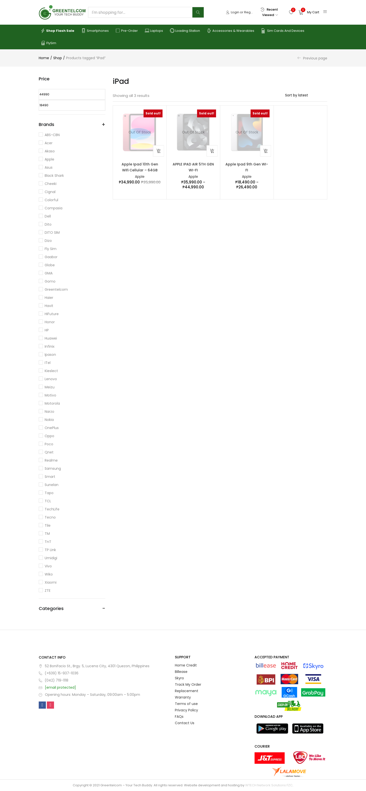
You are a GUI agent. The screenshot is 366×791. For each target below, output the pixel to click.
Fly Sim (50, 248)
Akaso (50, 151)
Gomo (50, 281)
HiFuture (52, 313)
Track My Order (188, 684)
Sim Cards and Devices (282, 30)
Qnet (49, 452)
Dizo (48, 240)
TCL (48, 501)
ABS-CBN (52, 134)
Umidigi (51, 558)
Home (44, 57)
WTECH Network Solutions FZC (269, 785)
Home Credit (186, 665)
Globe (50, 265)
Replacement (186, 690)
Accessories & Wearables (230, 30)
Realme (51, 460)
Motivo (50, 395)
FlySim (48, 43)
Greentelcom (56, 289)
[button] (308, 12)
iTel (48, 362)
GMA (49, 273)
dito (48, 224)
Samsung (53, 468)
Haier (49, 297)
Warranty (183, 697)
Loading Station (185, 30)
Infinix (50, 346)
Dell (48, 216)
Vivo (48, 566)
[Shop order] (306, 95)
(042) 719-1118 (56, 680)
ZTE (48, 590)
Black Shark (54, 175)
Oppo (49, 435)
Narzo (49, 411)
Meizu (50, 387)
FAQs (179, 716)
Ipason (50, 354)
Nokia (49, 419)
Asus (49, 167)
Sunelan (51, 484)
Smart (50, 476)
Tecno (50, 517)
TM (47, 533)
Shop (57, 57)
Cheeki (50, 183)
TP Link (50, 549)
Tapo (49, 492)
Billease (181, 671)
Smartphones (95, 30)
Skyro (179, 678)
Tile (48, 525)
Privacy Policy (186, 710)
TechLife (52, 509)
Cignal (50, 191)
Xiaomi (50, 582)
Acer (49, 143)
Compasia (53, 208)
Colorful (51, 200)
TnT (48, 541)
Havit (49, 305)
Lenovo (51, 379)
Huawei (51, 338)
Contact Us (184, 722)
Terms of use (186, 703)
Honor (50, 322)
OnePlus (52, 427)
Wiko (49, 574)
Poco (49, 444)
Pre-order (127, 30)
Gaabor (51, 256)
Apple (140, 176)
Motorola (52, 403)
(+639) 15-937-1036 (61, 673)
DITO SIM (52, 232)
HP (47, 330)
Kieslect (51, 370)
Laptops (154, 30)
